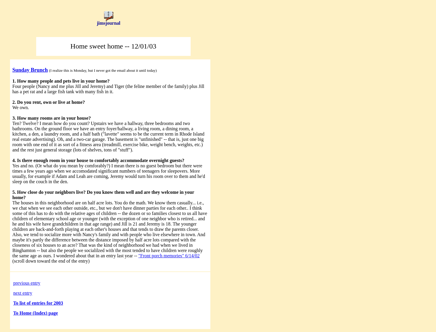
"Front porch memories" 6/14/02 (168, 255)
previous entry (26, 283)
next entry (22, 293)
